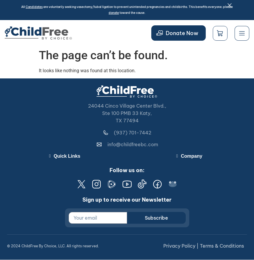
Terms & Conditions (222, 246)
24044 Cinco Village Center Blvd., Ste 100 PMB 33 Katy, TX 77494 (127, 113)
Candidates (34, 7)
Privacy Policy (179, 246)
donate (114, 13)
